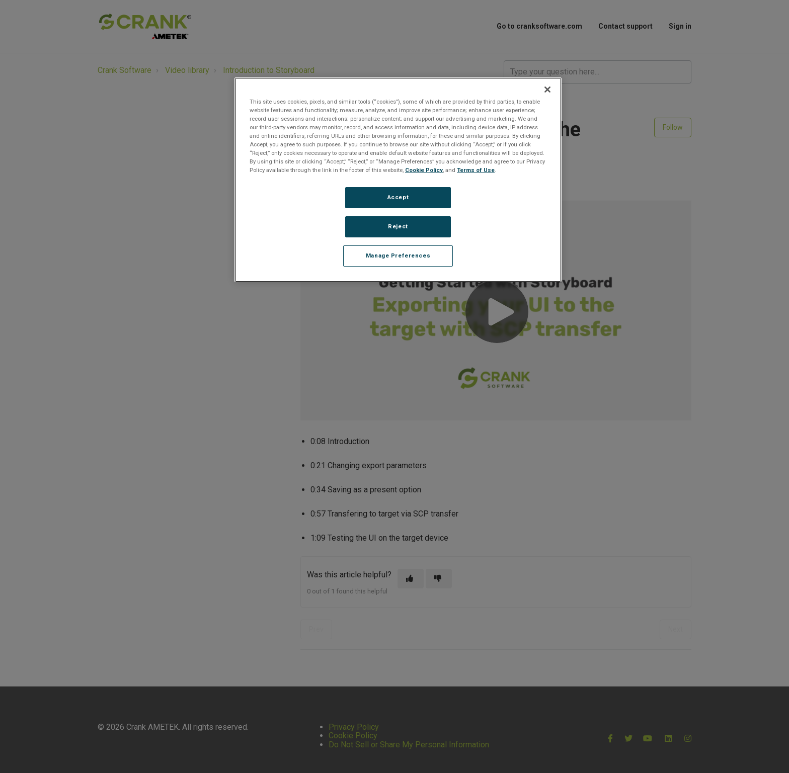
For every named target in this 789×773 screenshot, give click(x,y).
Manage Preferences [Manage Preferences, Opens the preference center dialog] (398, 255)
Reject (398, 226)
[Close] (547, 89)
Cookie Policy (424, 170)
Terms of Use (476, 170)
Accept (398, 197)
